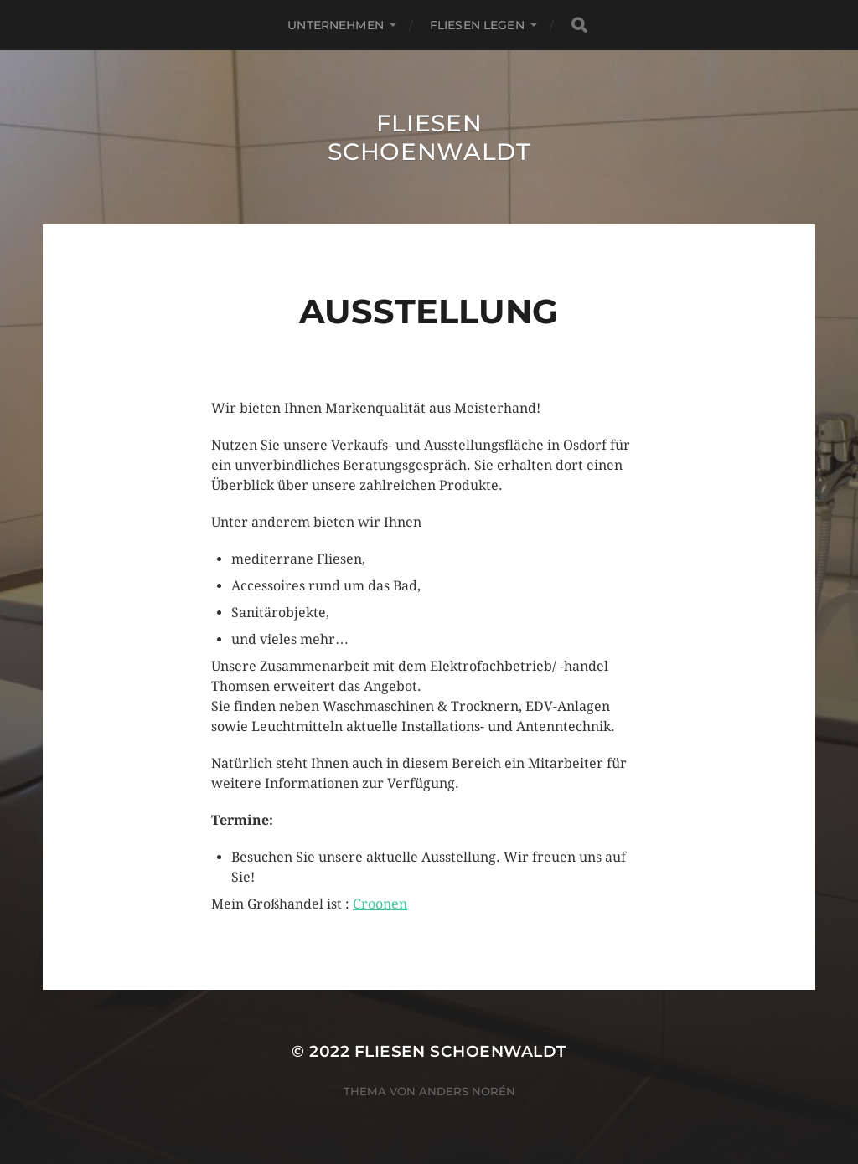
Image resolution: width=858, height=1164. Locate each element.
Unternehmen (335, 25)
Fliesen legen (477, 25)
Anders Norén (467, 1091)
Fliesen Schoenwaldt (429, 137)
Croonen (380, 904)
